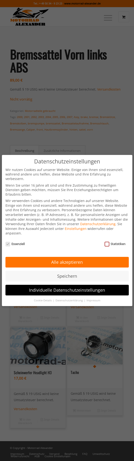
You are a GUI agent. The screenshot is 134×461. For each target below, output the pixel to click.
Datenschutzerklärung (98, 217)
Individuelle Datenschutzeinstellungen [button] (67, 283)
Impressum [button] (93, 293)
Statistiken (115, 237)
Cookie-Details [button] (43, 293)
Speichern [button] (67, 269)
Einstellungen (76, 222)
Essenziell (15, 237)
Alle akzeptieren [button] (67, 255)
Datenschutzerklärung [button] (69, 293)
